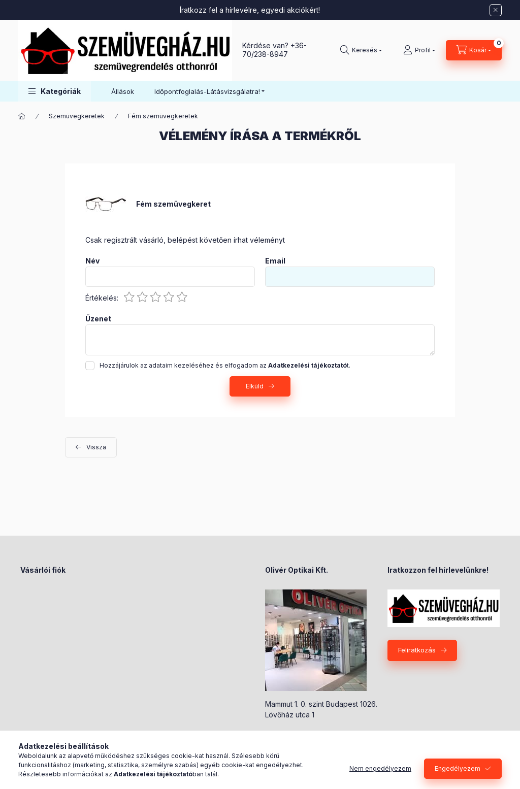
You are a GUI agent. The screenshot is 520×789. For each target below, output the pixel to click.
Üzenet (98, 319)
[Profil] (419, 50)
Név (92, 261)
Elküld (255, 386)
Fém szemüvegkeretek (163, 116)
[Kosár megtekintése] (474, 50)
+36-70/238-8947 (274, 49)
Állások (122, 91)
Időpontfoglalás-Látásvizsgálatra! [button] (207, 91)
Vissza (96, 447)
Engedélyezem (457, 768)
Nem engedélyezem (380, 768)
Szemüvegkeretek (77, 116)
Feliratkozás (417, 650)
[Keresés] (361, 50)
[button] (54, 91)
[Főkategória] (21, 116)
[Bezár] (496, 10)
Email (275, 261)
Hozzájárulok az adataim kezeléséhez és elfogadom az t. (225, 365)
